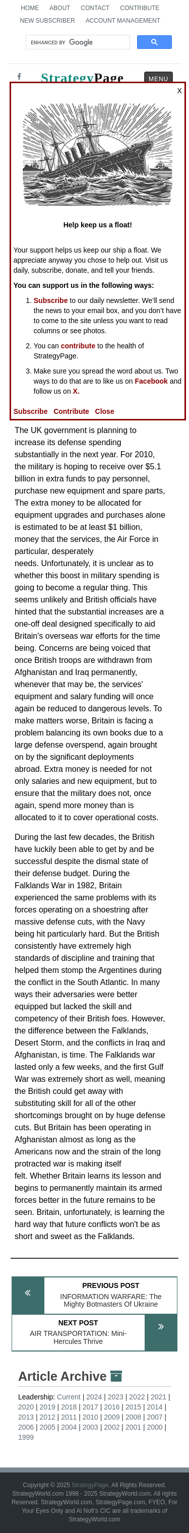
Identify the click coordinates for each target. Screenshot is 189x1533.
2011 (69, 1417)
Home (30, 8)
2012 (47, 1417)
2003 (90, 1427)
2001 (133, 1427)
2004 (69, 1427)
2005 (47, 1427)
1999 (26, 1437)
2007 (154, 1417)
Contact (95, 8)
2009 (111, 1417)
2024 (94, 1397)
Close (104, 411)
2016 (111, 1407)
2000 (154, 1427)
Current (69, 1397)
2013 (26, 1417)
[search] (77, 42)
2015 (133, 1407)
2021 (158, 1397)
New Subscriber (47, 20)
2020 (26, 1407)
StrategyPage (90, 1485)
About (59, 8)
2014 (154, 1407)
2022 (137, 1397)
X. (76, 391)
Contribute (139, 8)
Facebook (151, 381)
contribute (78, 346)
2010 (90, 1417)
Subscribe (51, 300)
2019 (47, 1407)
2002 (111, 1427)
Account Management (123, 20)
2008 (133, 1417)
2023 (115, 1397)
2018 (69, 1407)
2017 (90, 1407)
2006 (26, 1427)
